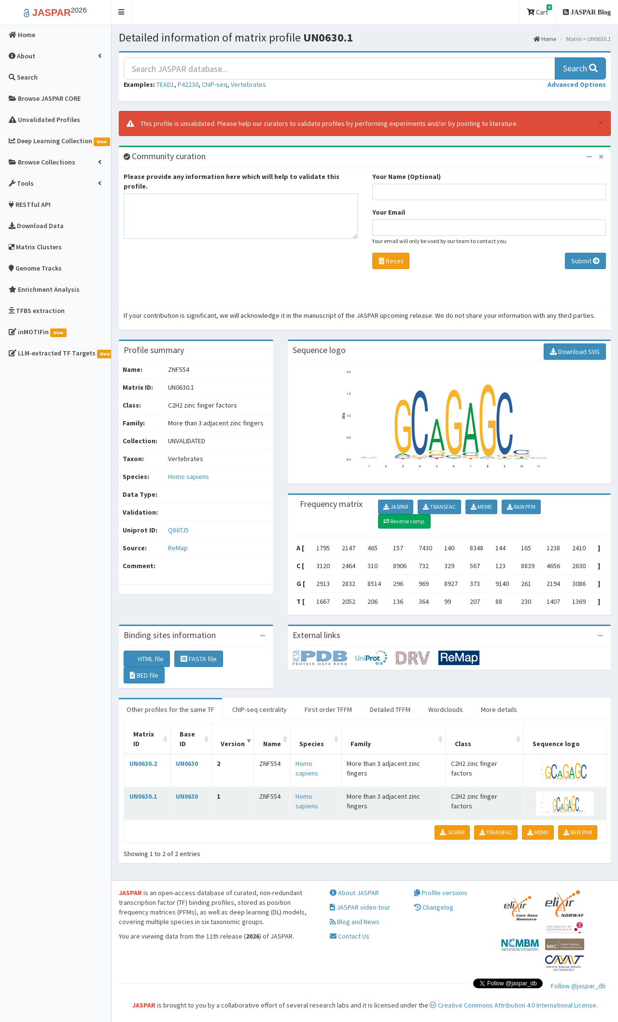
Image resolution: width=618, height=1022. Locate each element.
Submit (585, 261)
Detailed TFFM (390, 709)
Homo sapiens (188, 476)
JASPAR (395, 506)
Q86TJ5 (179, 530)
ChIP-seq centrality (259, 709)
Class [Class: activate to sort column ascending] (463, 743)
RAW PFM (521, 506)
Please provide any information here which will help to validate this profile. (231, 181)
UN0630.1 (143, 796)
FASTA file (199, 658)
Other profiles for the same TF (170, 709)
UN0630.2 (143, 763)
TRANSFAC (439, 506)
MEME (481, 506)
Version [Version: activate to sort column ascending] (233, 743)
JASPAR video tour (360, 907)
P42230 (188, 84)
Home (545, 38)
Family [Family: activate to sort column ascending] (361, 743)
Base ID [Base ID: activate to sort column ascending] (187, 739)
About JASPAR (354, 892)
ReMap (178, 548)
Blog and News (354, 921)
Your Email (388, 212)
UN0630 (187, 763)
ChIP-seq (214, 84)
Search (580, 68)
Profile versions (440, 892)
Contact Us (349, 936)
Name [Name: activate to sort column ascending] (272, 743)
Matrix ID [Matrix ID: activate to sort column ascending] (143, 739)
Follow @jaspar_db (578, 985)
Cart (539, 10)
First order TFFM (328, 709)
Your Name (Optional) (406, 176)
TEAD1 (165, 84)
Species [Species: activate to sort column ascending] (311, 743)
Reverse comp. (404, 521)
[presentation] (197, 274)
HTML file (147, 658)
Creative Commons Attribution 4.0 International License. (514, 1005)
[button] (121, 12)
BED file (144, 675)
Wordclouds (445, 709)
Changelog (433, 907)
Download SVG (575, 351)
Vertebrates (248, 84)
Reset (391, 261)
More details (499, 709)
